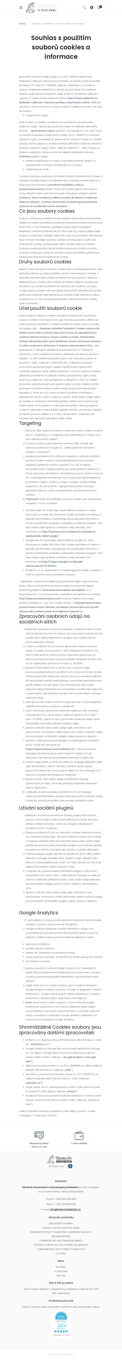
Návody (61, 1275)
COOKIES (61, 1253)
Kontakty (61, 1267)
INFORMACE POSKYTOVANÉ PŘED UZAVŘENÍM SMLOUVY (61, 1232)
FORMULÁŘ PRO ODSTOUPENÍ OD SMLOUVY (61, 1249)
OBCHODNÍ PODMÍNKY (61, 1223)
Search (85, 7)
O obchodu (61, 1271)
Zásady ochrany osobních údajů (61, 1227)
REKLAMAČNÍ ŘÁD (61, 1236)
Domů (22, 23)
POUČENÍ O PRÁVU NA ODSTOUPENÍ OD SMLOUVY (61, 1245)
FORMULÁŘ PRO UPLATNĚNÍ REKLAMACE (61, 1240)
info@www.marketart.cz (65, 1209)
